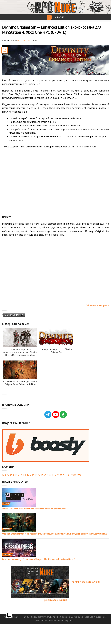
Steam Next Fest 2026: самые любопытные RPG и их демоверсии (33, 508)
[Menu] (49, 17)
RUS (79, 474)
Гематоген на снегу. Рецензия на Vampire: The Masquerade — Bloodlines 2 (38, 559)
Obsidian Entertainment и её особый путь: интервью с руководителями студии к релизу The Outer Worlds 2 (54, 533)
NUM (73, 474)
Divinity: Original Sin (14, 314)
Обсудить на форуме (97, 305)
